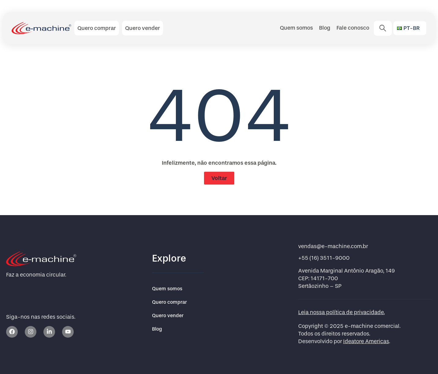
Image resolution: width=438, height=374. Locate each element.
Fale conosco (352, 27)
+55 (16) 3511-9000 (324, 258)
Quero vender (168, 315)
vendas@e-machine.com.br (333, 246)
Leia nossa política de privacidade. (341, 312)
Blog (324, 27)
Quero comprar (169, 302)
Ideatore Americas (366, 341)
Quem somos (296, 27)
